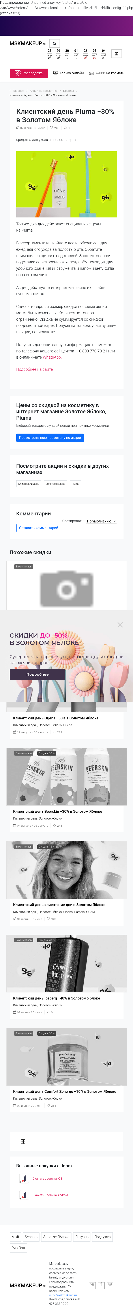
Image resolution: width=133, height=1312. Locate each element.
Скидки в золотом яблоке (44, 639)
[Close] (120, 624)
